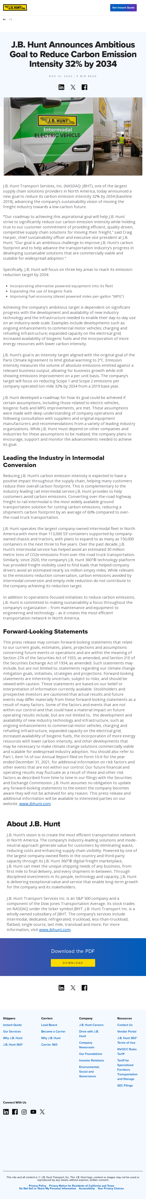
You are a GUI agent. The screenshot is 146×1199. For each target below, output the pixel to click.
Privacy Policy (37, 1185)
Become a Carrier (53, 1031)
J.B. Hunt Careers (91, 1025)
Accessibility (87, 1188)
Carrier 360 (49, 1044)
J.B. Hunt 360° (13, 1044)
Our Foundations (90, 1054)
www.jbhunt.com (35, 803)
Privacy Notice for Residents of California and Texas (81, 1185)
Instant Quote (12, 1025)
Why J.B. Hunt (12, 1038)
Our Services (12, 1031)
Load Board (49, 1025)
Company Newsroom (86, 1044)
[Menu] (141, 8)
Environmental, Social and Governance (89, 1071)
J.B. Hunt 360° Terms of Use (127, 1040)
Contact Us (125, 1025)
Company (85, 1018)
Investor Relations (91, 1060)
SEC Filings (125, 1085)
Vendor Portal (126, 1031)
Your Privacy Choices (111, 1188)
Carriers (47, 1018)
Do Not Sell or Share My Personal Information (47, 1188)
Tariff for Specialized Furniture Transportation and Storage (127, 1069)
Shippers (9, 1018)
